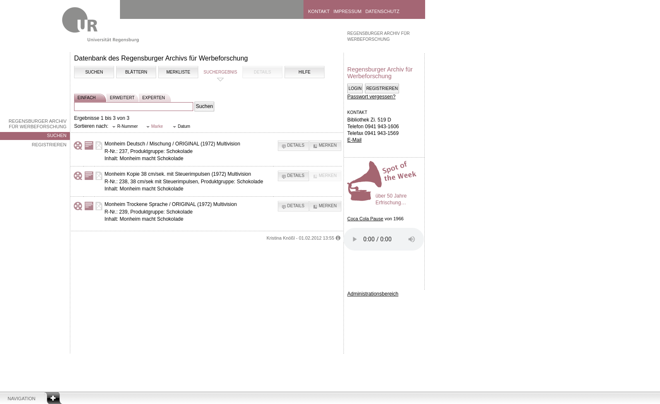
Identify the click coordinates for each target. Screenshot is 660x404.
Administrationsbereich (372, 294)
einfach (86, 97)
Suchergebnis (220, 72)
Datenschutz (382, 11)
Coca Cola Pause (365, 218)
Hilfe (304, 72)
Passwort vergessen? (371, 97)
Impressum (347, 11)
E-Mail (354, 140)
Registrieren (49, 144)
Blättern (136, 72)
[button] (125, 127)
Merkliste (178, 72)
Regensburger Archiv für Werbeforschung (37, 124)
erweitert (122, 97)
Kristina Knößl (280, 237)
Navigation (21, 398)
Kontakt (319, 11)
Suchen (57, 135)
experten (153, 97)
